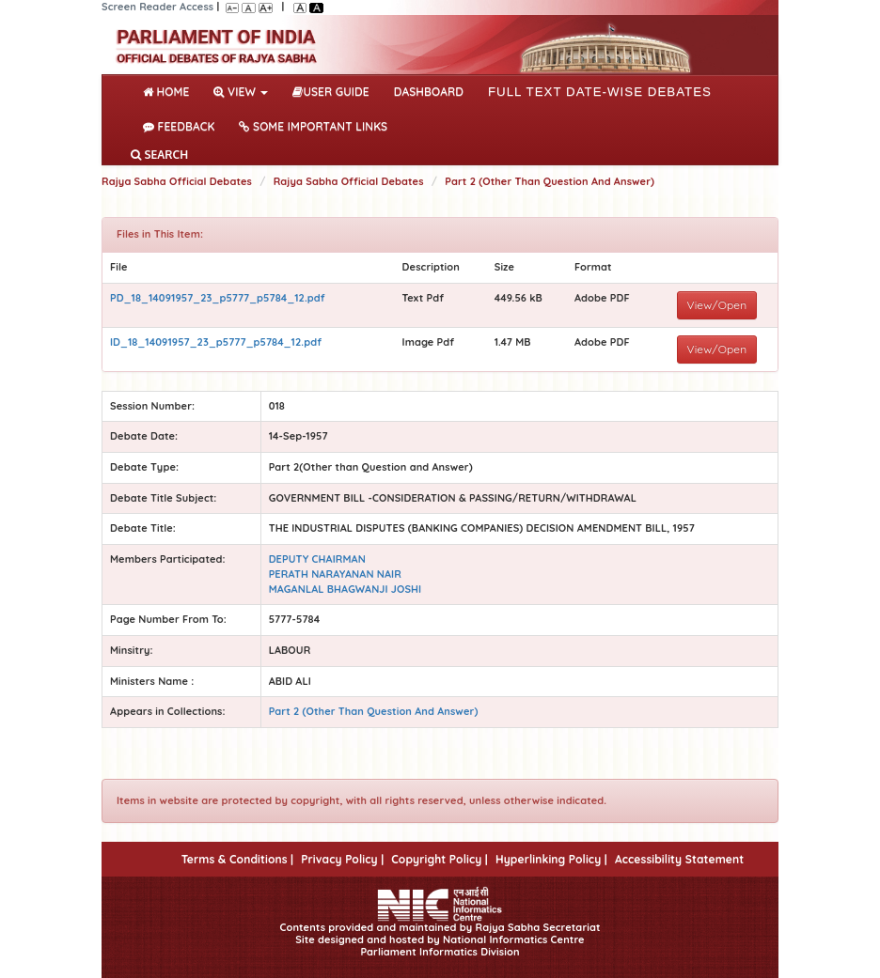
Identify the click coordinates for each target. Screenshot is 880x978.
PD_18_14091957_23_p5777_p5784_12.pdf (217, 297)
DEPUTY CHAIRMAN (317, 559)
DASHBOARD (429, 92)
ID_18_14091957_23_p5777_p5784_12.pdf (216, 342)
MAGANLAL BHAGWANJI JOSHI (345, 589)
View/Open (717, 305)
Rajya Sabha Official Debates (177, 181)
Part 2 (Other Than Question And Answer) (549, 181)
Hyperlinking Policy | (551, 859)
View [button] (240, 92)
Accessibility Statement (679, 859)
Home (169, 90)
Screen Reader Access (157, 6)
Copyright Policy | (439, 859)
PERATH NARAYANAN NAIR (335, 574)
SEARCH (159, 154)
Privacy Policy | (342, 859)
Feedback (178, 126)
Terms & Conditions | (237, 859)
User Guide (330, 92)
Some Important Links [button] (313, 126)
